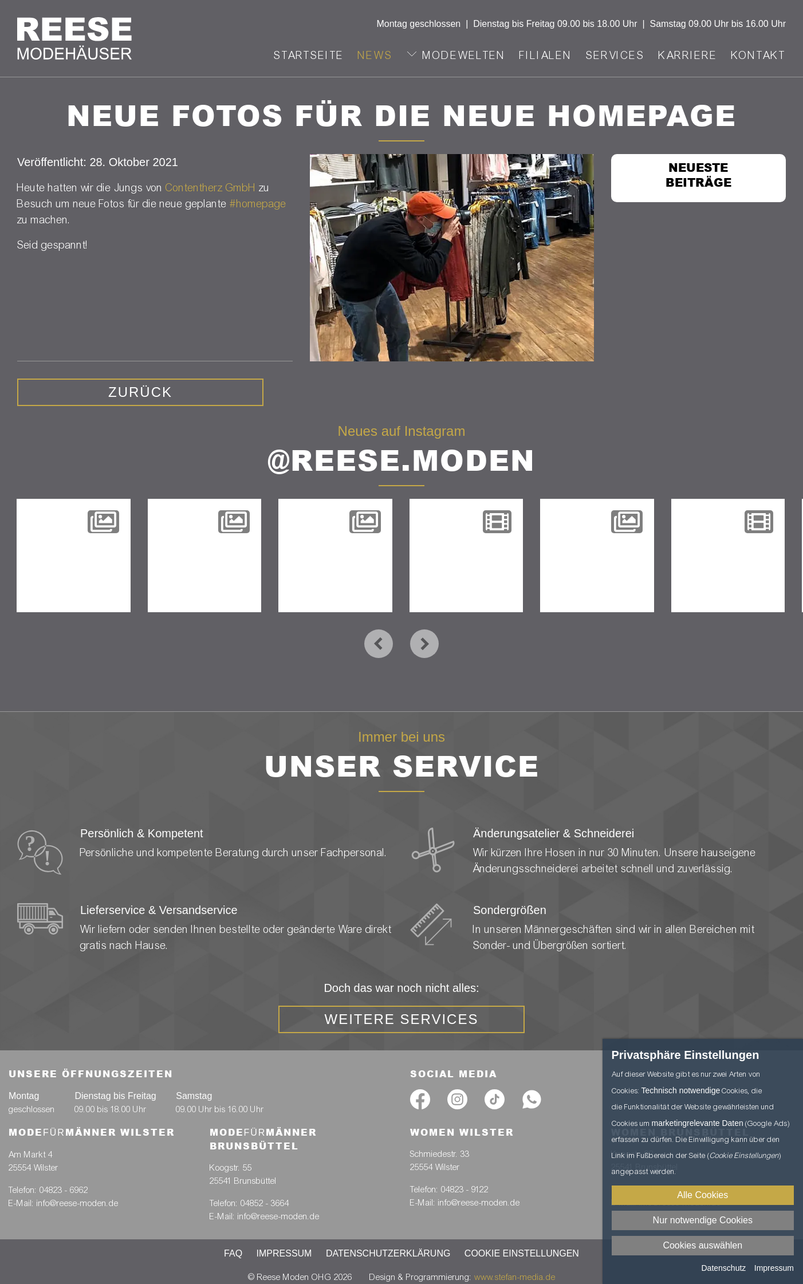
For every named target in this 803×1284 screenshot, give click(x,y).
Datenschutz (723, 1268)
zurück (140, 392)
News (375, 55)
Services (615, 55)
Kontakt (758, 55)
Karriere (688, 55)
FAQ (233, 1253)
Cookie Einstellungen (522, 1253)
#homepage (258, 203)
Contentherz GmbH (211, 187)
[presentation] (378, 643)
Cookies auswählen (702, 1245)
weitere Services (402, 1019)
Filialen (545, 55)
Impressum (284, 1253)
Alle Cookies (702, 1195)
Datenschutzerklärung (388, 1253)
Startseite (309, 55)
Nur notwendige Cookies (703, 1220)
